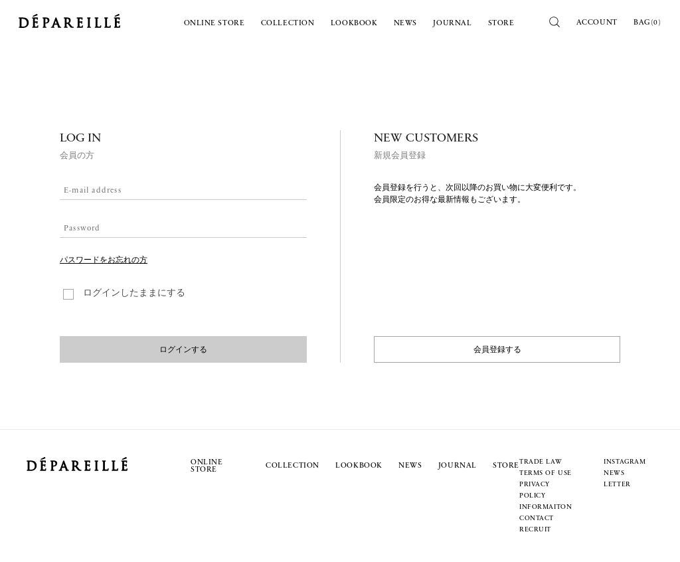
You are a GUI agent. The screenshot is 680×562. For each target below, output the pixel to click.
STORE (501, 23)
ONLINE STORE (214, 23)
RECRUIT (535, 529)
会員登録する (497, 349)
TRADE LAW (540, 462)
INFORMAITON (545, 507)
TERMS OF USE (545, 473)
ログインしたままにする (134, 293)
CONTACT (536, 518)
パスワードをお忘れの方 (103, 260)
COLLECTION (288, 23)
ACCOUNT (597, 23)
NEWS (405, 23)
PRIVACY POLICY (534, 490)
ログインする (183, 349)
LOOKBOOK (354, 23)
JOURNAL (452, 23)
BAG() (647, 23)
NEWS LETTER (617, 479)
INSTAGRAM (624, 462)
